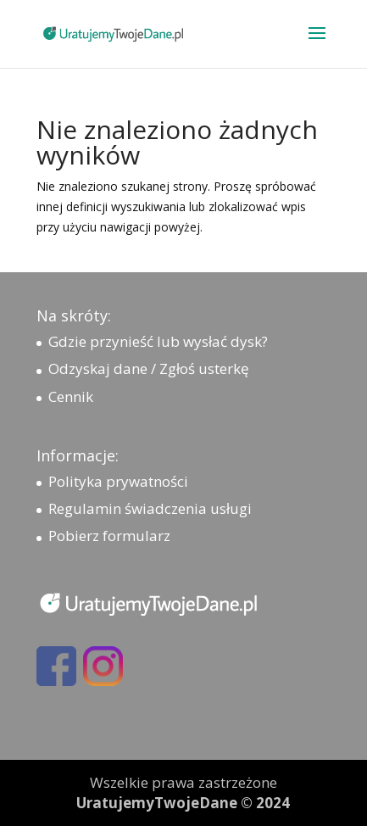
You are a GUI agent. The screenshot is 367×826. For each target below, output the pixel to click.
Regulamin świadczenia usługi (150, 508)
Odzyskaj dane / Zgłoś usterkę (148, 368)
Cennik (70, 396)
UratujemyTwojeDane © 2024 (183, 802)
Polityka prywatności (118, 481)
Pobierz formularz (109, 535)
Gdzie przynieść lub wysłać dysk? (158, 341)
